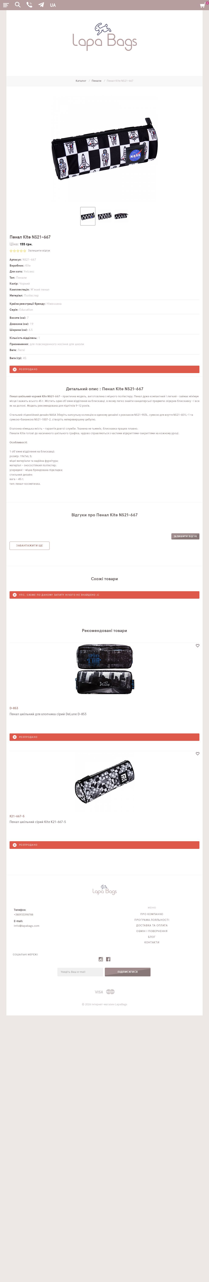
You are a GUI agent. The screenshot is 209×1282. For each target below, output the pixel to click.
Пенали (97, 81)
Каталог (81, 81)
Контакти (151, 942)
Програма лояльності (151, 920)
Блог (152, 937)
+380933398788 (23, 914)
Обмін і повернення (152, 931)
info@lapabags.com (26, 926)
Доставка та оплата (152, 925)
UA (52, 5)
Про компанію (151, 914)
